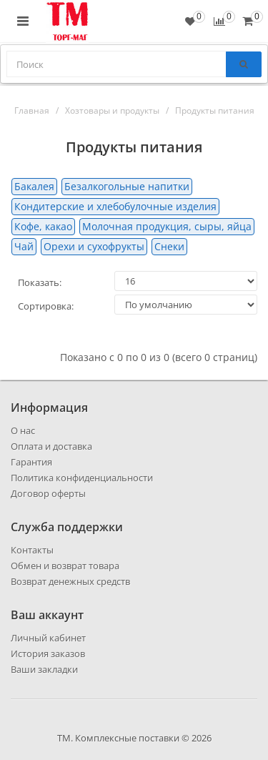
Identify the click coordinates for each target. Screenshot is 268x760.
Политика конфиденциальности (82, 477)
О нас (23, 430)
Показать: (39, 282)
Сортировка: (46, 306)
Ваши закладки (44, 669)
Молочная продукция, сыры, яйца (167, 226)
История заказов (48, 653)
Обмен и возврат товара (65, 565)
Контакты (32, 549)
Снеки (169, 246)
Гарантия (31, 461)
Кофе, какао (43, 226)
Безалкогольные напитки (126, 186)
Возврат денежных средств (70, 581)
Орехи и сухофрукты (94, 246)
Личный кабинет (48, 637)
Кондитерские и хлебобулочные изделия (115, 206)
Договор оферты (48, 493)
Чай (24, 246)
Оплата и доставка (51, 446)
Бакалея (34, 186)
